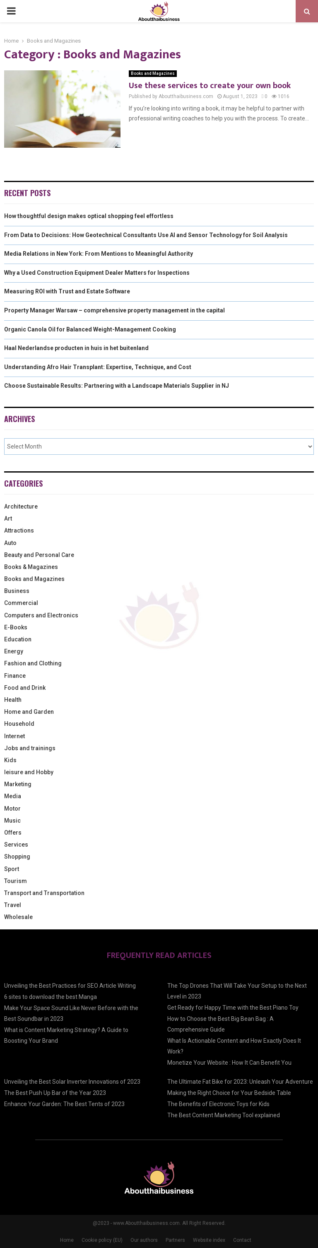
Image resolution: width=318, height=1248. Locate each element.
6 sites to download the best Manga (50, 997)
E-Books (15, 627)
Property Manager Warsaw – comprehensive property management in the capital (114, 310)
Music (12, 820)
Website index (209, 1240)
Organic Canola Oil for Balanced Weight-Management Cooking (90, 329)
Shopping (17, 856)
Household (19, 723)
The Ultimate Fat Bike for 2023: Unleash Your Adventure (240, 1081)
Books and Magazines (153, 73)
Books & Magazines (31, 567)
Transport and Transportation (44, 893)
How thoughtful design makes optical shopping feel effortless (88, 216)
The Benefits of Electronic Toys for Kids (218, 1104)
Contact (242, 1240)
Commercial (21, 603)
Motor (12, 808)
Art (8, 518)
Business (16, 591)
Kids (10, 760)
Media (12, 796)
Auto (10, 543)
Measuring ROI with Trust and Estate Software (67, 291)
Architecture (21, 506)
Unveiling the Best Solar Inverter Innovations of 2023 (72, 1081)
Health (13, 699)
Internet (14, 736)
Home (67, 1240)
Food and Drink (25, 687)
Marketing (17, 784)
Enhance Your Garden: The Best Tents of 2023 (64, 1104)
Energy (13, 651)
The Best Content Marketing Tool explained (223, 1115)
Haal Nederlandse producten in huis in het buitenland (76, 348)
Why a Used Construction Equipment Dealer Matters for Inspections (97, 272)
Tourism (15, 881)
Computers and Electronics (41, 615)
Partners (175, 1240)
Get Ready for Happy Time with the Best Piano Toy (233, 1007)
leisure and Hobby (28, 772)
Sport (11, 869)
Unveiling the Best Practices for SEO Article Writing (70, 985)
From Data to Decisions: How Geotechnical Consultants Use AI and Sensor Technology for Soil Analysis (146, 235)
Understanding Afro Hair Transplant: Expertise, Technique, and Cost (97, 367)
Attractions (19, 530)
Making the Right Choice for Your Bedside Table (229, 1093)
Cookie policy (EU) (102, 1240)
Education (17, 639)
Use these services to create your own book (210, 86)
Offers (13, 832)
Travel (12, 905)
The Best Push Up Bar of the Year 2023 (55, 1093)
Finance (15, 675)
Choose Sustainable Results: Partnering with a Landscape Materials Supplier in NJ (116, 385)
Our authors (144, 1240)
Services (16, 844)
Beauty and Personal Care (39, 555)
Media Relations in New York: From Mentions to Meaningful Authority (98, 253)
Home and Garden (29, 711)
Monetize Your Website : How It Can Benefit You (229, 1062)
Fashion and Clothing (33, 663)
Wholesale (18, 917)
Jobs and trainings (29, 748)
